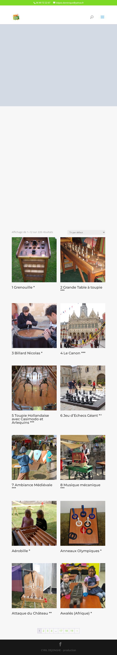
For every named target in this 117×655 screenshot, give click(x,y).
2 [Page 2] (43, 630)
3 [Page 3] (47, 630)
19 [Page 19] (71, 630)
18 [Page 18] (66, 630)
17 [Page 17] (60, 630)
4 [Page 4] (51, 630)
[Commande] (86, 232)
